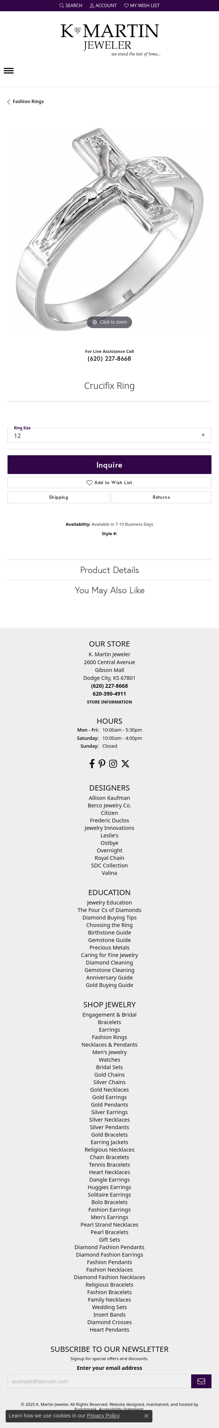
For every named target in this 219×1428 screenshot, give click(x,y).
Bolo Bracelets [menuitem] (109, 1202)
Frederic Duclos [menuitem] (109, 820)
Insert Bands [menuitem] (109, 1314)
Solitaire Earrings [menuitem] (109, 1194)
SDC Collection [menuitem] (109, 865)
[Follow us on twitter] (125, 763)
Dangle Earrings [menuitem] (109, 1179)
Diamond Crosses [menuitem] (109, 1322)
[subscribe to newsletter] (201, 1381)
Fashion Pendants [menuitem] (109, 1262)
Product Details (109, 570)
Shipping (58, 497)
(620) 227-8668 (109, 358)
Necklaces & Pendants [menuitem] (110, 1044)
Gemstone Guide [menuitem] (109, 940)
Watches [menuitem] (109, 1059)
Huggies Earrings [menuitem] (109, 1187)
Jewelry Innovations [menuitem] (109, 827)
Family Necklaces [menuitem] (109, 1299)
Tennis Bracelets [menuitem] (109, 1164)
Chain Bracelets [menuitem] (109, 1157)
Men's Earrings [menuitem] (109, 1217)
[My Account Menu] (103, 5)
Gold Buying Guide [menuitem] (109, 984)
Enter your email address (109, 1368)
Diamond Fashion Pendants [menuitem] (109, 1247)
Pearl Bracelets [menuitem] (109, 1232)
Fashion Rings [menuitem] (109, 1037)
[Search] (70, 5)
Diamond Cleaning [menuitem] (109, 962)
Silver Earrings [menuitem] (109, 1112)
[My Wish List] (142, 5)
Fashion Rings (28, 101)
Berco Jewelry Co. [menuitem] (109, 805)
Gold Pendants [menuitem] (109, 1104)
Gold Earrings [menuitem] (109, 1097)
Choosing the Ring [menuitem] (109, 924)
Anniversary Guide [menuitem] (109, 977)
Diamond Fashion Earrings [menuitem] (109, 1254)
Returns (161, 497)
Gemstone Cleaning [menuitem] (110, 970)
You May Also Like (109, 590)
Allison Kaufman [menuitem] (109, 797)
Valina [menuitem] (109, 872)
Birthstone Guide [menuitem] (109, 932)
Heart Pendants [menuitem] (109, 1329)
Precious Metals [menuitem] (109, 947)
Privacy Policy (103, 1416)
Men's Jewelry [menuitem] (109, 1052)
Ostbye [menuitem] (109, 842)
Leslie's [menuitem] (109, 835)
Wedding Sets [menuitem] (109, 1307)
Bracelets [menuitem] (109, 1022)
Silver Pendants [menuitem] (109, 1127)
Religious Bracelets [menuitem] (109, 1284)
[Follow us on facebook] (92, 763)
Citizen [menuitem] (109, 812)
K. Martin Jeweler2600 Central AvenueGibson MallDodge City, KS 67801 (109, 678)
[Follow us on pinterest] (102, 763)
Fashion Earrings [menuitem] (109, 1209)
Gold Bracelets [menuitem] (109, 1134)
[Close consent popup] (146, 1416)
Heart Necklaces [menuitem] (109, 1172)
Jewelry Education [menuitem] (109, 902)
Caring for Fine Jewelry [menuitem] (109, 954)
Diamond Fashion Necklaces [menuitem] (109, 1277)
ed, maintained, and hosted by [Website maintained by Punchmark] (168, 1404)
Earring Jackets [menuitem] (109, 1142)
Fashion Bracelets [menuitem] (109, 1292)
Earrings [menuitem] (109, 1029)
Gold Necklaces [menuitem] (109, 1089)
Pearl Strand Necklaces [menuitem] (109, 1224)
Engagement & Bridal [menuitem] (109, 1014)
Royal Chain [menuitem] (110, 857)
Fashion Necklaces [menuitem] (109, 1269)
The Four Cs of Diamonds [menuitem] (109, 910)
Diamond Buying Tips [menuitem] (109, 917)
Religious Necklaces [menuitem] (110, 1149)
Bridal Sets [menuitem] (109, 1067)
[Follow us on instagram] (113, 763)
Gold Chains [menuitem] (109, 1074)
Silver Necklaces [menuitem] (109, 1119)
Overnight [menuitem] (109, 850)
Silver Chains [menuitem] (109, 1082)
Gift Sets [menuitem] (109, 1239)
